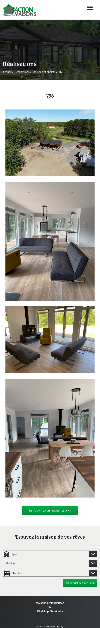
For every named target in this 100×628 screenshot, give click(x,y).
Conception (40, 626)
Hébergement (50, 626)
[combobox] (50, 563)
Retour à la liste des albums (50, 510)
